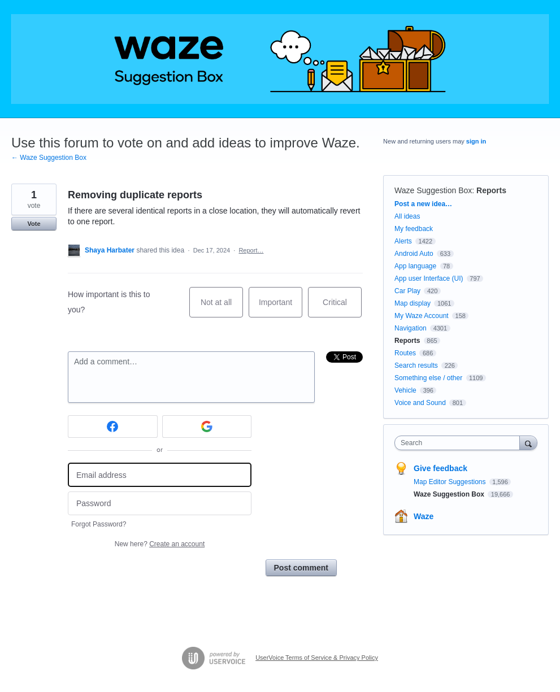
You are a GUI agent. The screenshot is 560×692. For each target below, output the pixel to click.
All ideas (407, 216)
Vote (33, 223)
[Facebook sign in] (113, 426)
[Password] (159, 503)
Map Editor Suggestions (451, 482)
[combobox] (459, 443)
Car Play (407, 291)
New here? (160, 544)
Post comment (301, 567)
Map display (412, 303)
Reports (491, 190)
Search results (416, 365)
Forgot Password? (98, 524)
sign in (476, 141)
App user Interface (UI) (428, 278)
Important (280, 307)
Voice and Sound (420, 403)
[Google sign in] (207, 426)
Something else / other (428, 378)
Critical (342, 307)
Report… (250, 250)
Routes (405, 353)
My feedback (413, 229)
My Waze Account (421, 316)
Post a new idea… (423, 204)
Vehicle (405, 390)
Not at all (222, 307)
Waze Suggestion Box (433, 190)
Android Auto (413, 254)
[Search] (528, 443)
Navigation (410, 328)
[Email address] (159, 475)
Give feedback (440, 468)
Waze (423, 516)
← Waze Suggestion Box (48, 158)
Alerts (403, 241)
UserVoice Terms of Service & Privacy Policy (316, 657)
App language (415, 266)
